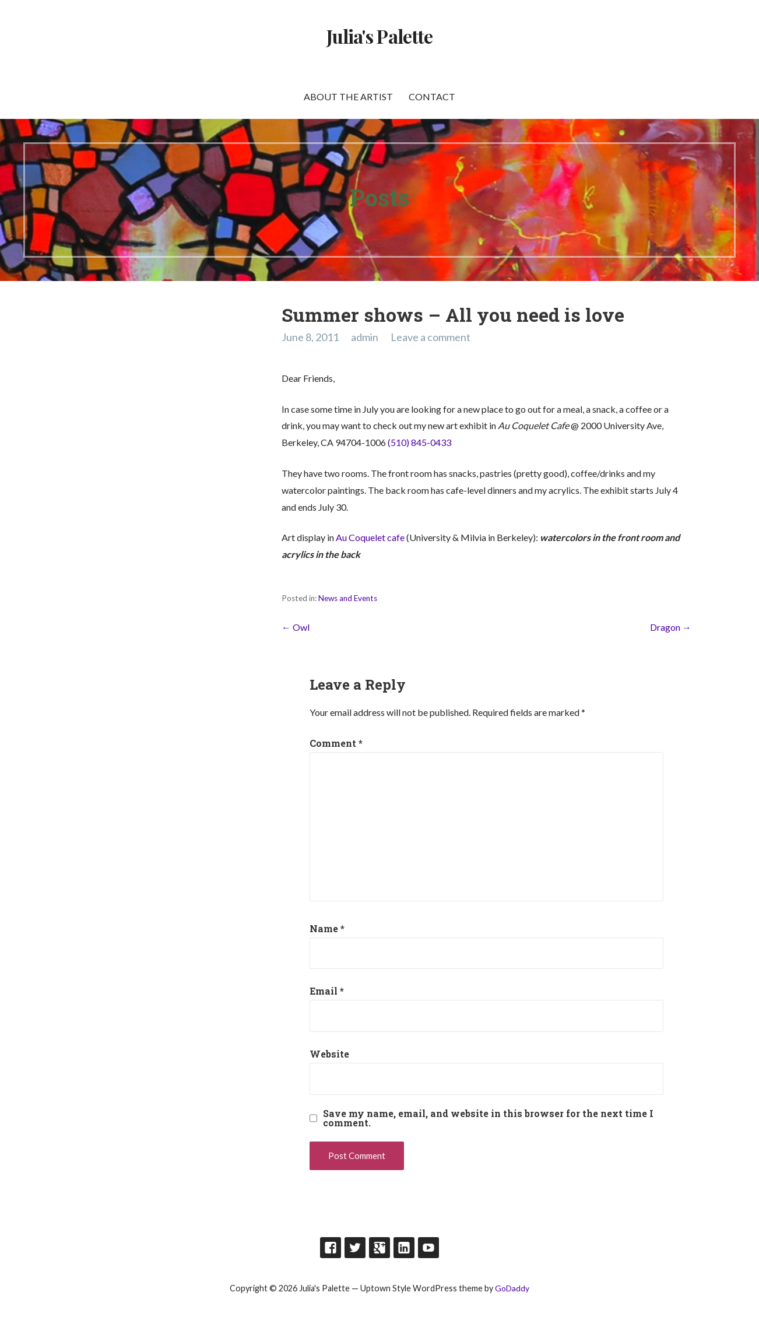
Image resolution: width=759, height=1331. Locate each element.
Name (327, 928)
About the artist (348, 96)
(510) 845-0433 (419, 442)
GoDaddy (512, 1288)
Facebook (330, 1247)
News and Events (347, 598)
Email (327, 991)
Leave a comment (430, 337)
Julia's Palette (379, 35)
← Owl (296, 627)
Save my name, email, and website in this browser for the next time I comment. (488, 1118)
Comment (336, 743)
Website (329, 1054)
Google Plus (379, 1247)
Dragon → (670, 627)
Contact (432, 96)
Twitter (355, 1247)
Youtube (428, 1247)
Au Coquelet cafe (371, 537)
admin (364, 337)
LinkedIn (403, 1247)
